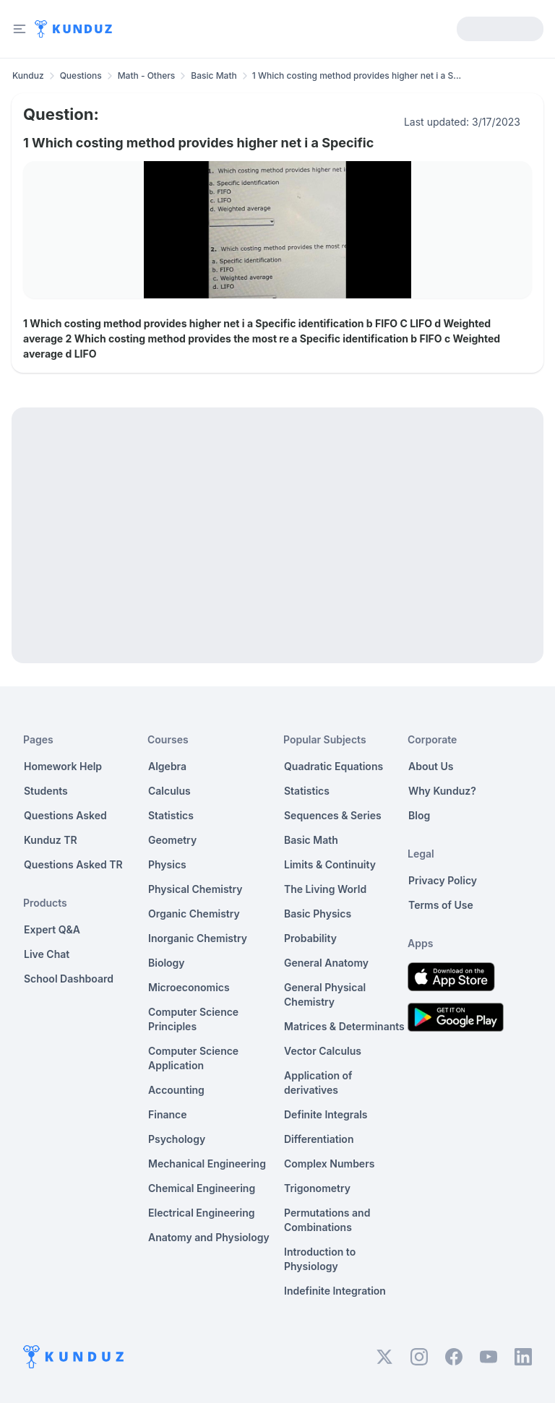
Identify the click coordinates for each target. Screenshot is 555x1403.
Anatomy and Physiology (209, 1237)
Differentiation (318, 1139)
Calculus (169, 791)
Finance (167, 1114)
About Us (430, 766)
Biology (166, 963)
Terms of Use (440, 905)
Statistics (171, 815)
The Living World (325, 889)
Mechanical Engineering (207, 1163)
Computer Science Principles (193, 1019)
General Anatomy (326, 963)
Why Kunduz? (442, 791)
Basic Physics (317, 913)
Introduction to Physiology (320, 1259)
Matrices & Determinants (344, 1026)
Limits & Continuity (330, 864)
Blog (419, 815)
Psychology (176, 1139)
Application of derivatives (318, 1082)
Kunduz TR (50, 840)
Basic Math (213, 75)
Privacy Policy (442, 880)
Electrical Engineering (201, 1212)
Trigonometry (317, 1188)
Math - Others (147, 75)
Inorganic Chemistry (197, 938)
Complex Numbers (329, 1163)
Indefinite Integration (335, 1291)
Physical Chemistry (195, 889)
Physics (167, 864)
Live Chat (46, 954)
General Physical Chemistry (325, 994)
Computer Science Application (193, 1058)
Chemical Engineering (201, 1188)
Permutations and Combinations (327, 1219)
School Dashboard (68, 978)
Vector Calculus (322, 1051)
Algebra (167, 766)
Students (46, 791)
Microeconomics (189, 987)
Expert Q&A (52, 929)
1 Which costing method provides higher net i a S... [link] (356, 75)
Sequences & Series (333, 815)
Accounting (176, 1090)
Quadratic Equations (333, 766)
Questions (81, 75)
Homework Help (63, 766)
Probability (310, 938)
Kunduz (28, 75)
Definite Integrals (326, 1114)
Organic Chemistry (194, 913)
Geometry (172, 840)
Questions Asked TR (73, 864)
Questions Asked (65, 815)
